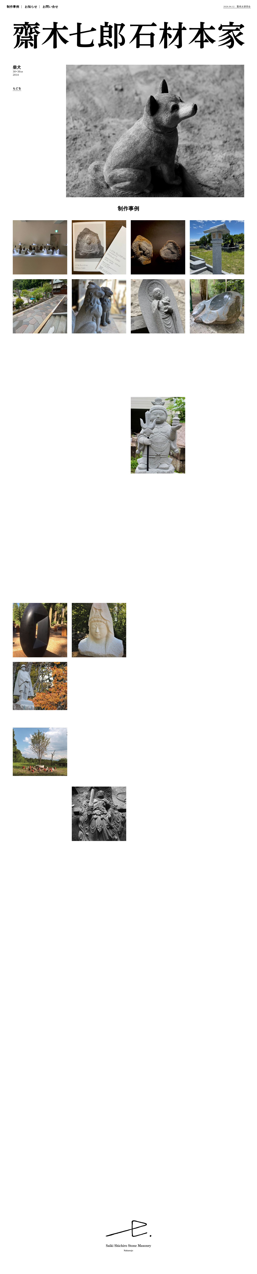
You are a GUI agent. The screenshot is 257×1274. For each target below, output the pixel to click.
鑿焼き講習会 (236, 6)
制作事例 (13, 6)
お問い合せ (50, 6)
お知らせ (31, 6)
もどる (17, 88)
